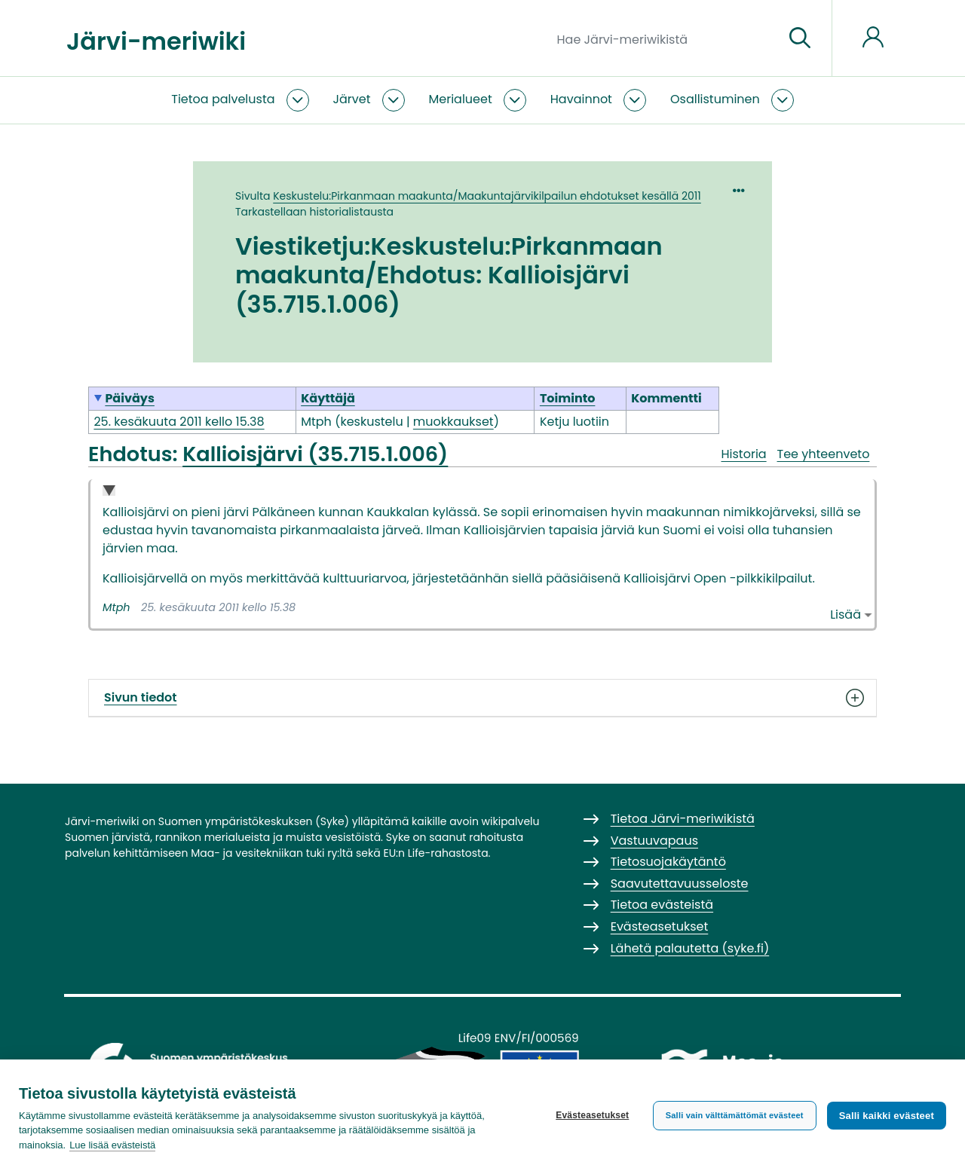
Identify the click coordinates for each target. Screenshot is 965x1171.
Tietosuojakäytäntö (668, 861)
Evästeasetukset (592, 1115)
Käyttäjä (328, 398)
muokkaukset (453, 421)
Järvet (352, 99)
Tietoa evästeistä (662, 904)
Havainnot (581, 99)
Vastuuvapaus (654, 840)
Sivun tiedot (482, 698)
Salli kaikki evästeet (886, 1115)
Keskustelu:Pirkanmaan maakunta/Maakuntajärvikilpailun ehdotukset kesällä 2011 (487, 195)
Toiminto (568, 398)
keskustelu (371, 421)
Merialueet (460, 99)
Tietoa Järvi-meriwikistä (683, 818)
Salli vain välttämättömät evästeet (735, 1115)
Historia (743, 454)
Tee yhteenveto (823, 454)
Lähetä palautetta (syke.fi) (690, 948)
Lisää (845, 614)
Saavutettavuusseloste (680, 883)
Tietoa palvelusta (222, 99)
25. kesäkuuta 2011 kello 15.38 (178, 421)
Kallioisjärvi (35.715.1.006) (315, 453)
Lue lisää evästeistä (112, 1145)
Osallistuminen (715, 99)
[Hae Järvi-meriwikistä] (664, 38)
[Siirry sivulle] (799, 38)
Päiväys (130, 398)
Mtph (116, 607)
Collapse (109, 491)
